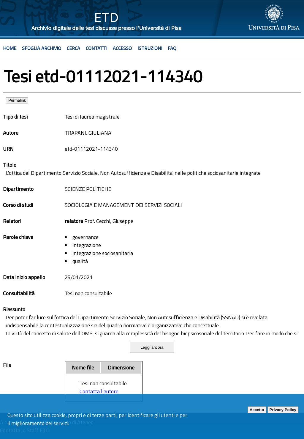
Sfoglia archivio (41, 48)
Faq (172, 48)
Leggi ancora (151, 347)
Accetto (257, 409)
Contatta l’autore (99, 391)
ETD (106, 17)
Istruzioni (149, 48)
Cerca (73, 48)
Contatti (96, 48)
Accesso (122, 48)
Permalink (17, 100)
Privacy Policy (283, 409)
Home (9, 48)
